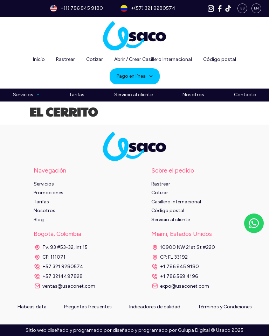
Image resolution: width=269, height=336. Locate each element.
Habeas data (32, 307)
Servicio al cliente (133, 95)
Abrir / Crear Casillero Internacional (153, 59)
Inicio (39, 59)
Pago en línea (135, 76)
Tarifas (76, 95)
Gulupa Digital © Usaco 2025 (210, 330)
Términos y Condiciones (225, 307)
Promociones (48, 193)
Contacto (245, 95)
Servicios (26, 95)
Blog (39, 220)
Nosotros (193, 95)
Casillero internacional (176, 202)
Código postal (219, 59)
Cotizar (94, 59)
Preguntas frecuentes (88, 307)
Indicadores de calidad (154, 307)
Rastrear (65, 59)
